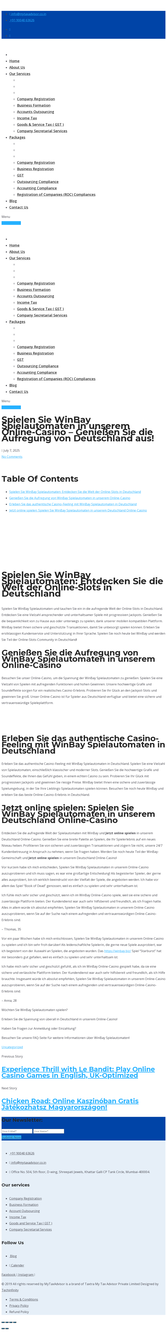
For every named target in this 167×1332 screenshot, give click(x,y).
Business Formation (33, 105)
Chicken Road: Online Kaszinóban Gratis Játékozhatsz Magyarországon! (70, 1104)
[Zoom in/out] (3, 1322)
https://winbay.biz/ (117, 951)
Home (14, 61)
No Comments (12, 457)
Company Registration (36, 99)
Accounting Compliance (37, 188)
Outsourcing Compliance (38, 181)
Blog (13, 200)
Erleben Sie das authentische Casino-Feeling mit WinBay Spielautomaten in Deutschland (73, 504)
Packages (17, 137)
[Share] (10, 1322)
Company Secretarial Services (42, 131)
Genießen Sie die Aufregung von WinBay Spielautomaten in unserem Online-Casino (69, 498)
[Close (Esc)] (14, 1322)
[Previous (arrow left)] (3, 1328)
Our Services (19, 73)
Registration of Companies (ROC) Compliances (56, 194)
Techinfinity (10, 1290)
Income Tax (27, 118)
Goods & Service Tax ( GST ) (40, 124)
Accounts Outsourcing (35, 111)
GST (20, 175)
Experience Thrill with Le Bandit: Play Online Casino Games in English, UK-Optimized (78, 1072)
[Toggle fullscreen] (7, 1322)
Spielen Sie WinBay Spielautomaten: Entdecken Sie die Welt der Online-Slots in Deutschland (75, 492)
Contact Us (18, 207)
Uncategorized (12, 1047)
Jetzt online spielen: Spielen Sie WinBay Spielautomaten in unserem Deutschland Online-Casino (78, 510)
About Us (17, 67)
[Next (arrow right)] (7, 1328)
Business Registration (35, 168)
